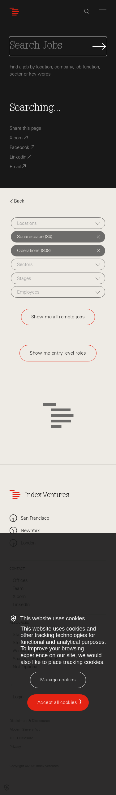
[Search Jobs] (58, 46)
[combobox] (58, 223)
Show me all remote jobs (58, 317)
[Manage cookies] (58, 680)
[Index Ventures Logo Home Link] (16, 12)
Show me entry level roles (58, 353)
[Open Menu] (102, 11)
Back (17, 201)
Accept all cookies (57, 702)
